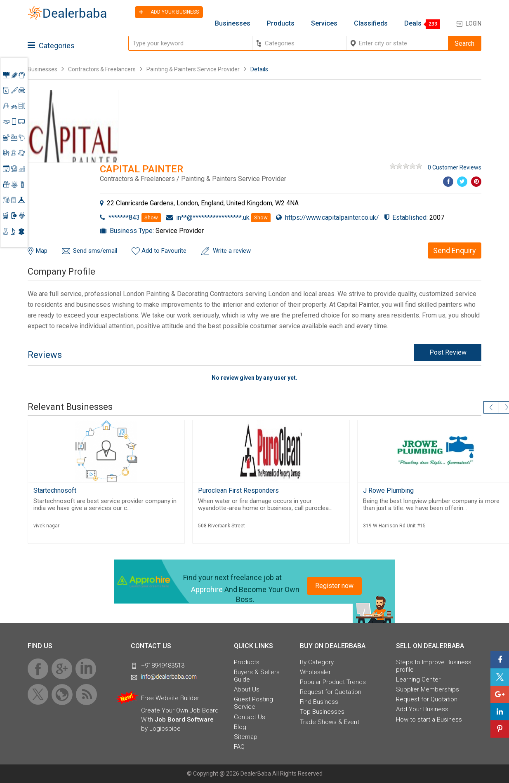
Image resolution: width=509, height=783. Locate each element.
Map (41, 250)
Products (281, 23)
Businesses (232, 23)
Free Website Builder (170, 698)
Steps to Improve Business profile (433, 665)
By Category (317, 662)
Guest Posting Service (253, 703)
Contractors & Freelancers (102, 69)
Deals (413, 23)
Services (324, 23)
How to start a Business (429, 719)
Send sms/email (95, 250)
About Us (246, 689)
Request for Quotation (330, 692)
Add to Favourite (163, 250)
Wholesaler (315, 672)
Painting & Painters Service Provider (193, 69)
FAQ (239, 746)
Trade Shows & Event (329, 722)
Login (473, 23)
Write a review (232, 250)
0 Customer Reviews (454, 167)
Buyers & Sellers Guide (257, 675)
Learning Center (418, 679)
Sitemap (245, 737)
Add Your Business (422, 709)
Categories (51, 45)
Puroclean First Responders (238, 490)
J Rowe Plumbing (388, 490)
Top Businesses (322, 711)
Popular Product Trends (333, 682)
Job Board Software (184, 719)
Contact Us (249, 717)
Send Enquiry (454, 250)
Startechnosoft (54, 490)
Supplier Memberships (427, 689)
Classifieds (371, 23)
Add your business (167, 12)
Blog (240, 727)
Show (151, 217)
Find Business (319, 701)
